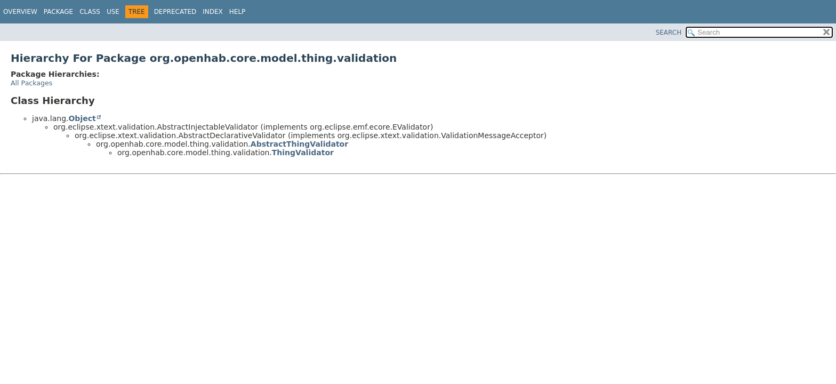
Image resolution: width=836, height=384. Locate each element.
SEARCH (669, 32)
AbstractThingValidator (299, 144)
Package (58, 11)
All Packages (31, 83)
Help (237, 11)
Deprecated (175, 11)
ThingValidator (303, 152)
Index (213, 11)
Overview (20, 11)
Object (81, 118)
